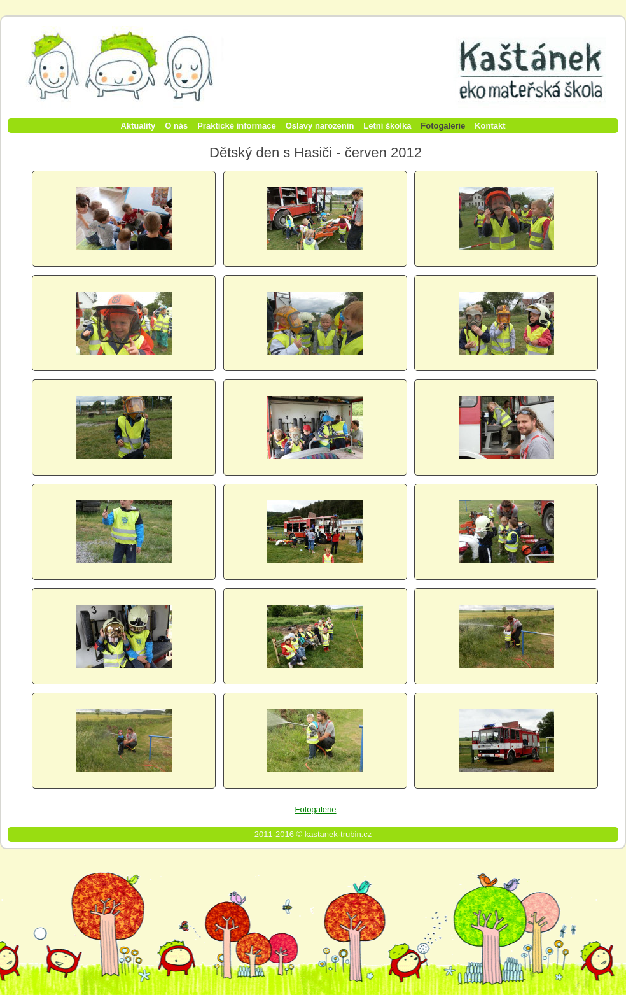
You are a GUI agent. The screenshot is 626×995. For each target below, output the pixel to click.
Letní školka (387, 126)
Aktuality (137, 126)
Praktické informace (236, 126)
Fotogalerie (443, 126)
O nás (176, 126)
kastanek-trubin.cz (338, 834)
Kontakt (490, 126)
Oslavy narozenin (320, 126)
